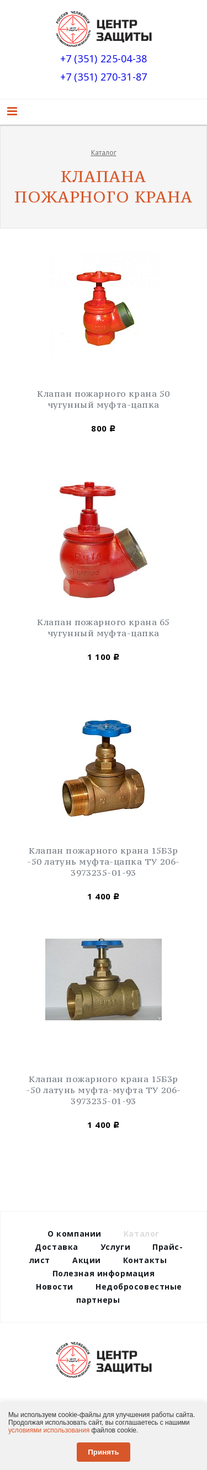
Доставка (56, 1247)
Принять (103, 1452)
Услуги (115, 1247)
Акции (86, 1260)
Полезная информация (103, 1273)
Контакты (145, 1260)
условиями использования (48, 1430)
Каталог (103, 152)
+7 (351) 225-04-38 (103, 59)
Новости (54, 1286)
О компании (74, 1233)
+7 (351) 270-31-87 (103, 77)
